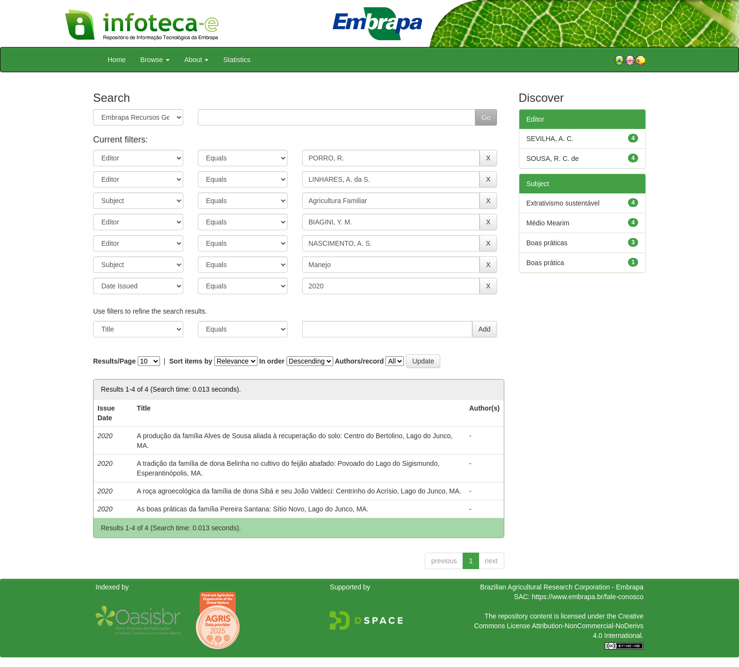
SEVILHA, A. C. (550, 139)
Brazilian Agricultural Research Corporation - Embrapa (561, 587)
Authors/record (359, 361)
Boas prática (545, 263)
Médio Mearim (548, 223)
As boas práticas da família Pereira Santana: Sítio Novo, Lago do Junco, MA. (253, 509)
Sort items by (190, 361)
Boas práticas (547, 243)
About (196, 60)
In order (272, 361)
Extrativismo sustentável (563, 203)
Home (117, 60)
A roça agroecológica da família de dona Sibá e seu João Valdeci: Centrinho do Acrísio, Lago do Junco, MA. (299, 491)
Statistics (236, 60)
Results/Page (114, 361)
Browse (155, 60)
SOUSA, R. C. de (553, 158)
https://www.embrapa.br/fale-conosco (587, 597)
